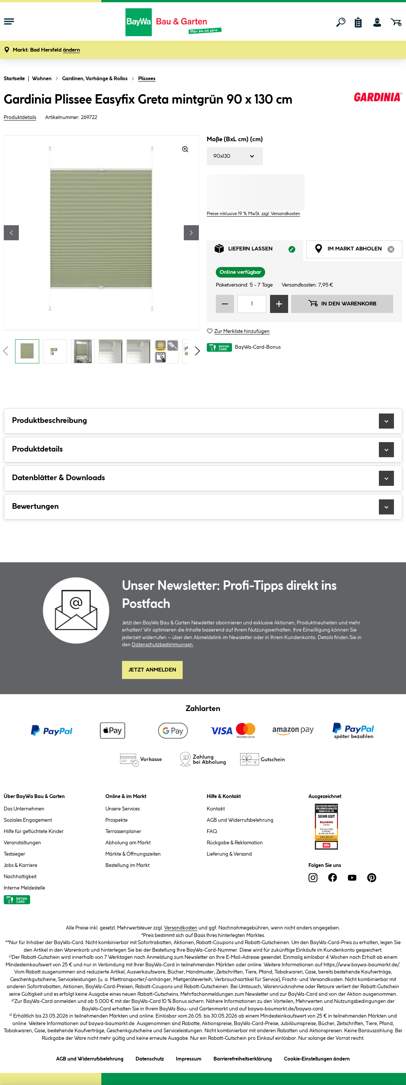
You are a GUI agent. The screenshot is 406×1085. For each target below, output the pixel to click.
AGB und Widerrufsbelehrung (240, 820)
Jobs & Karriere (20, 865)
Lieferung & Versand (229, 854)
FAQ (212, 831)
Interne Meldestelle (24, 888)
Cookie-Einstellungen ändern (317, 1057)
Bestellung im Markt (127, 865)
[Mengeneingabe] (252, 304)
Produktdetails (20, 117)
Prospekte (116, 820)
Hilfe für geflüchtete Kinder (34, 831)
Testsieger (14, 854)
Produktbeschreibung (203, 421)
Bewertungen (203, 506)
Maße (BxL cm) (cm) (235, 139)
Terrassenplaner (123, 831)
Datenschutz (150, 1057)
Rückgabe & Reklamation (235, 843)
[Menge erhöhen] (279, 304)
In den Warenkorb (342, 303)
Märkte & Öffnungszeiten (133, 854)
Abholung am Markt (128, 843)
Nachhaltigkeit (20, 876)
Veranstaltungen (22, 843)
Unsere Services (122, 809)
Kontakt (216, 809)
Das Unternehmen (24, 809)
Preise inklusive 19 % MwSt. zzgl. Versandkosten (253, 214)
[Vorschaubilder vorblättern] (197, 351)
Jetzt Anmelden (152, 670)
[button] (46, 50)
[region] (101, 251)
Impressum (188, 1057)
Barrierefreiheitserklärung (243, 1057)
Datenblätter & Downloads (203, 478)
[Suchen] (341, 22)
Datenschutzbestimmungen (162, 644)
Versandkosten (180, 928)
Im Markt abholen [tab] (358, 250)
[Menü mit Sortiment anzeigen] (9, 22)
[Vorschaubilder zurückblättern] (5, 351)
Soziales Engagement (28, 820)
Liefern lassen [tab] (259, 250)
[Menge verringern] (225, 304)
